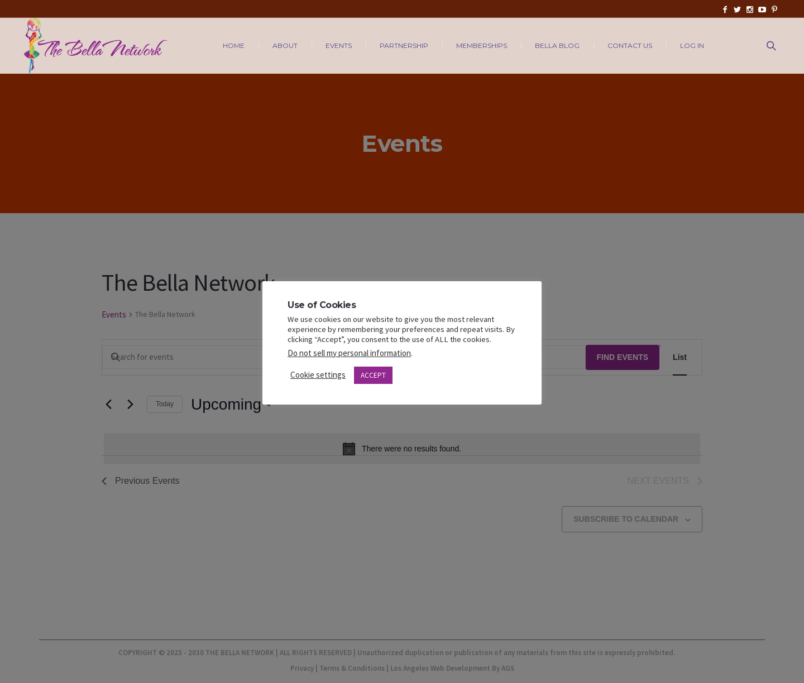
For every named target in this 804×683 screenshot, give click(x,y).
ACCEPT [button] (373, 375)
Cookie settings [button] (318, 374)
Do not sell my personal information (349, 353)
